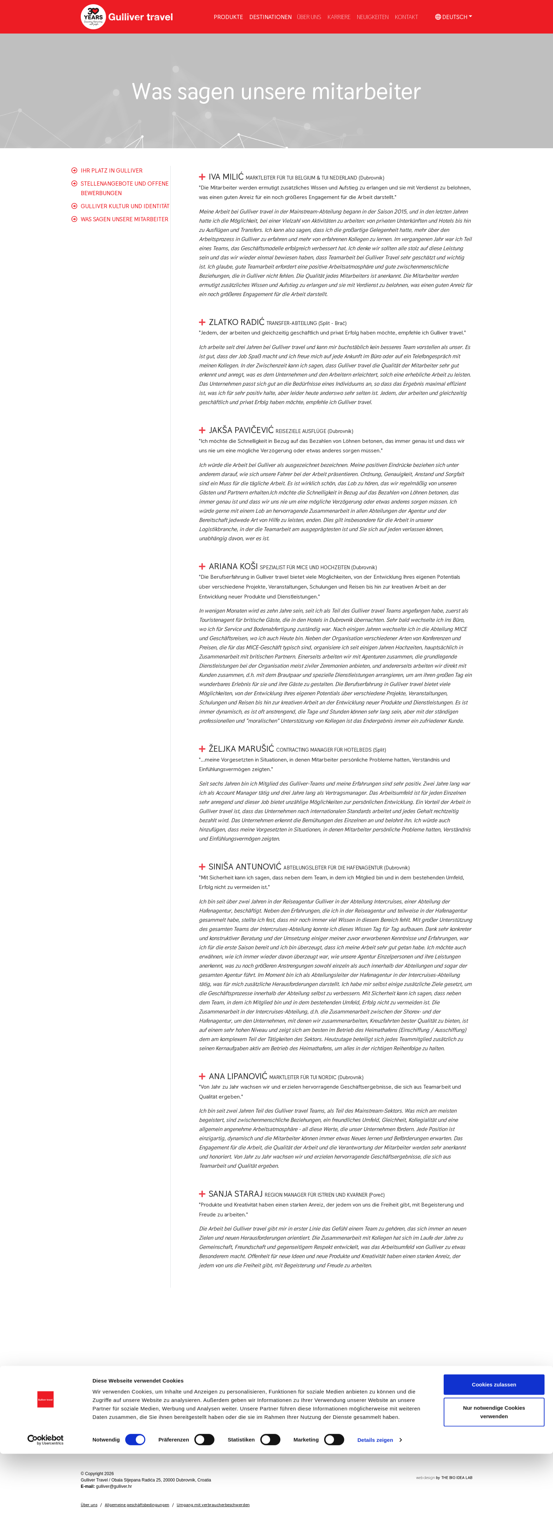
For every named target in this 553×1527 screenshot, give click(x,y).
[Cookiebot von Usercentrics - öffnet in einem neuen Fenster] (46, 1513)
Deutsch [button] (451, 16)
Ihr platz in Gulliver (111, 170)
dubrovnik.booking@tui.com (416, 1388)
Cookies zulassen (494, 1458)
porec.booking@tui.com (412, 1434)
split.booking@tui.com (411, 1411)
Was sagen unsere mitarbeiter (124, 219)
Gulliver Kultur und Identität (125, 206)
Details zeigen (375, 1513)
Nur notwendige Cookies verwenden (494, 1485)
